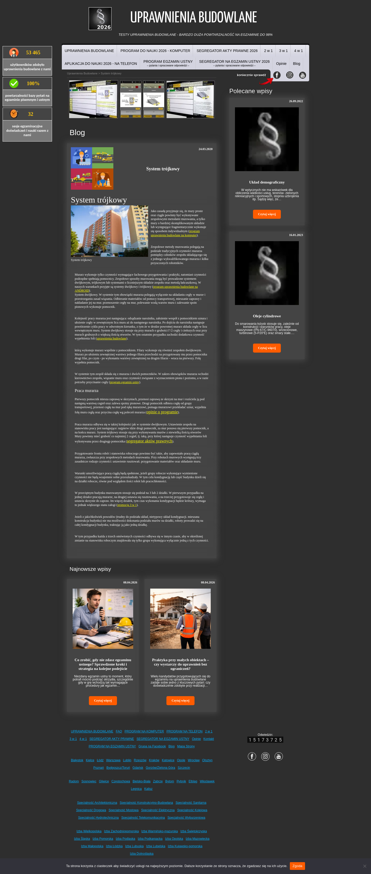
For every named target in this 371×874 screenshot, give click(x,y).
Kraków (154, 760)
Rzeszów (140, 760)
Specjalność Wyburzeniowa (186, 817)
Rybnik (181, 781)
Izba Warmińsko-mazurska (159, 831)
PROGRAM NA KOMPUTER (144, 731)
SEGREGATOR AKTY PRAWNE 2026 (227, 51)
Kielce (90, 760)
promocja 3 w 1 (127, 505)
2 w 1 (268, 51)
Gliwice (104, 781)
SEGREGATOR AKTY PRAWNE (111, 739)
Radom (74, 781)
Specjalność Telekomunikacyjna (143, 817)
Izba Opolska (174, 839)
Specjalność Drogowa (91, 810)
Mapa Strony (186, 746)
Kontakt (209, 739)
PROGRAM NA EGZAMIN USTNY (112, 746)
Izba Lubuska (134, 846)
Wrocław (194, 760)
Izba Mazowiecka (197, 839)
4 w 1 (298, 51)
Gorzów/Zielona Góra (160, 768)
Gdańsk (137, 768)
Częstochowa (121, 781)
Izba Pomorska (102, 839)
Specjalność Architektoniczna (97, 803)
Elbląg (193, 781)
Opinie (281, 64)
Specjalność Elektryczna (158, 810)
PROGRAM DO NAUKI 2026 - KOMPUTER (155, 51)
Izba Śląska (82, 839)
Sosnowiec (88, 781)
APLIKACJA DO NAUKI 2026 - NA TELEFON (101, 64)
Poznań (98, 768)
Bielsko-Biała (141, 781)
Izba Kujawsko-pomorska (185, 846)
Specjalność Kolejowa (192, 810)
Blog (296, 64)
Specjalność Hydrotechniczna (98, 817)
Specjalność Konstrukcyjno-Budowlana (146, 803)
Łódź (100, 760)
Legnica (136, 789)
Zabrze (158, 781)
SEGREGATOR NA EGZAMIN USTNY (163, 739)
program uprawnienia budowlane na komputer (175, 233)
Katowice (168, 760)
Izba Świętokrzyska (193, 831)
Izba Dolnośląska (141, 853)
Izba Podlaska (125, 839)
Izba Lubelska (155, 846)
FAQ (119, 731)
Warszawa (113, 760)
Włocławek (207, 781)
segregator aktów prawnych (149, 441)
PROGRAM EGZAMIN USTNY (168, 63)
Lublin (127, 760)
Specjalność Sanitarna (190, 803)
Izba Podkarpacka (150, 839)
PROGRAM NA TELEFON (184, 731)
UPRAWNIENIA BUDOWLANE (89, 51)
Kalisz (148, 789)
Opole (181, 760)
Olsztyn (207, 760)
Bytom (169, 781)
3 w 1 (283, 51)
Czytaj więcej (103, 700)
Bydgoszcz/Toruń (118, 768)
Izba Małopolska (92, 846)
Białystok (77, 760)
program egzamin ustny (124, 382)
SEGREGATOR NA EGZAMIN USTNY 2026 (234, 63)
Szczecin (184, 768)
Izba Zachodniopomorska (121, 831)
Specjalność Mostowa (124, 810)
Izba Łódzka (114, 846)
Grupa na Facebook (152, 746)
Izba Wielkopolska (89, 831)
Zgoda (297, 866)
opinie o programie (162, 412)
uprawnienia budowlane (111, 338)
